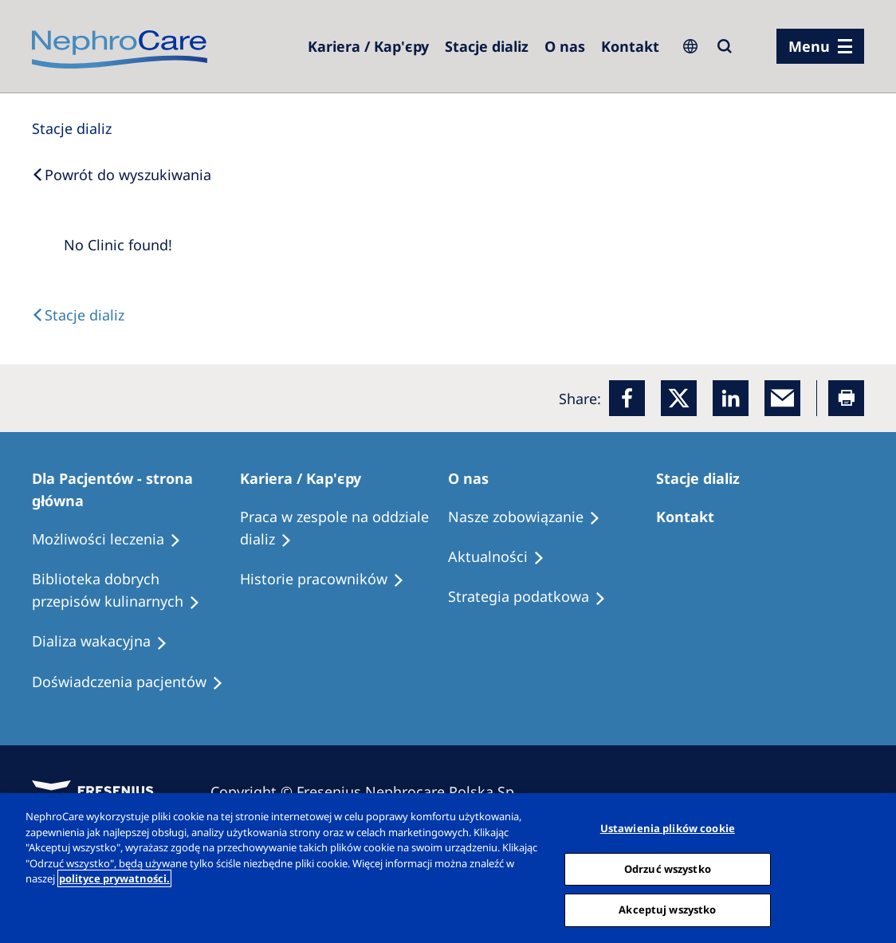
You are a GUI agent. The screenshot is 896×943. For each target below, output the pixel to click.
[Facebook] (627, 398)
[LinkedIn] (731, 398)
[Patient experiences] (135, 682)
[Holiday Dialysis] (107, 642)
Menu (809, 46)
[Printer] (846, 398)
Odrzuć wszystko (667, 869)
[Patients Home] (136, 489)
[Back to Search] (121, 174)
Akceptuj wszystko (667, 909)
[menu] (820, 46)
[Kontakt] (630, 46)
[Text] (78, 315)
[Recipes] (136, 591)
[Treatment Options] (113, 540)
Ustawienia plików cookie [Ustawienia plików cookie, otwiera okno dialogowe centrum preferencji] (667, 828)
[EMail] (782, 398)
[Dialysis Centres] (368, 46)
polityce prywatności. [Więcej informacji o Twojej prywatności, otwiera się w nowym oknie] (114, 878)
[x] (679, 398)
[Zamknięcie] (870, 866)
